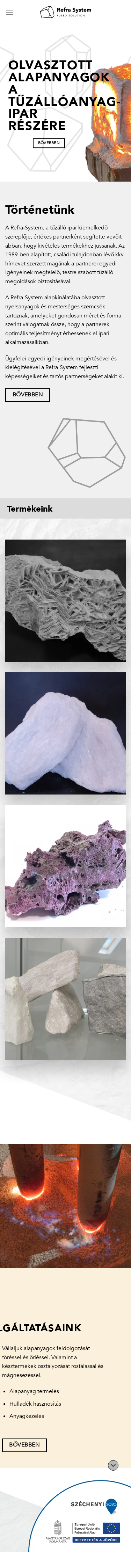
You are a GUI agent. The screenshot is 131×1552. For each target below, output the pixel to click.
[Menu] (9, 12)
